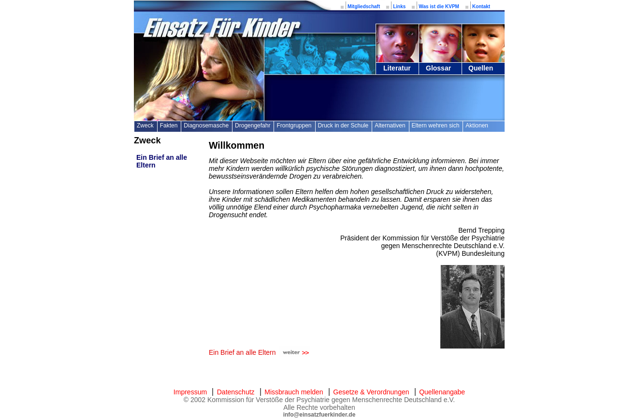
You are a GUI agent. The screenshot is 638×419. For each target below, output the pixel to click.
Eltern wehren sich (436, 125)
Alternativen (390, 125)
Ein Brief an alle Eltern (242, 352)
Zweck (145, 125)
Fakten (169, 125)
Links (399, 6)
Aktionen (476, 125)
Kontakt (481, 6)
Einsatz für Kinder (221, 28)
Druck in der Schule (343, 125)
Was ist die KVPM (439, 6)
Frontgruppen (293, 125)
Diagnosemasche (206, 125)
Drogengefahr (252, 125)
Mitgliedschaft (364, 6)
